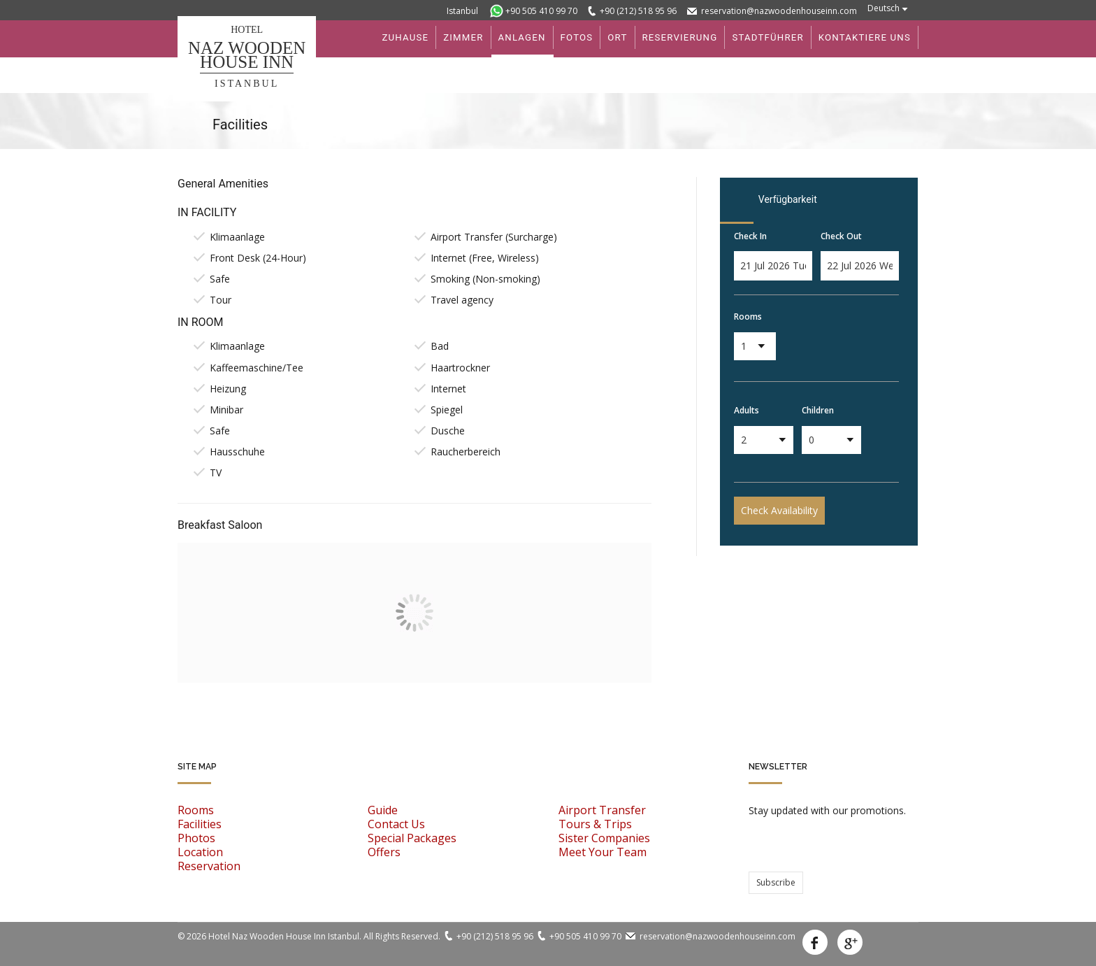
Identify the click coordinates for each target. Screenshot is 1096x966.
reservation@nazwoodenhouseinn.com (779, 11)
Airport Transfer (602, 810)
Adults (746, 410)
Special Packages (412, 838)
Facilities (200, 824)
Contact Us (396, 824)
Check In (750, 236)
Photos (196, 838)
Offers (384, 852)
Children (818, 410)
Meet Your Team (602, 852)
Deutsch (883, 8)
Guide (383, 810)
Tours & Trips (595, 824)
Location (200, 852)
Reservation (209, 866)
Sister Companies (604, 838)
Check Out (841, 236)
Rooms (748, 316)
